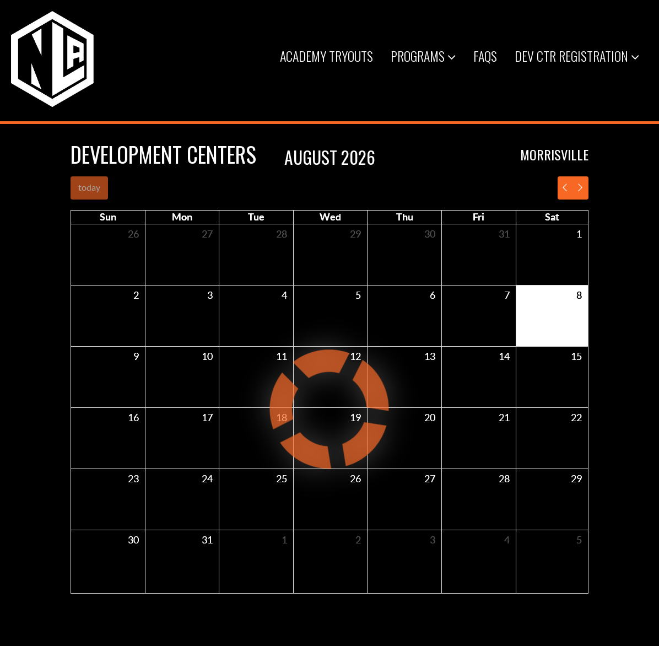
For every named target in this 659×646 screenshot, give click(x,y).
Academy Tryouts (326, 56)
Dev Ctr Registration (577, 56)
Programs (423, 56)
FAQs (485, 56)
